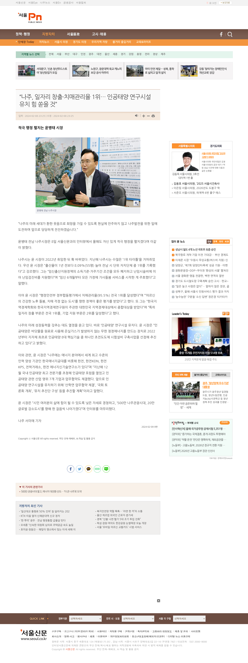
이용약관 (102, 636)
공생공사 (68, 2)
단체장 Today (26, 42)
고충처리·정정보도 (162, 631)
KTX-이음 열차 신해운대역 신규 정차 (40, 516)
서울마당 (101, 631)
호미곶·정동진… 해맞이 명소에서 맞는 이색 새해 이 (48, 529)
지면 (77, 631)
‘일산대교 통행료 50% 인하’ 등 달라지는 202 (45, 511)
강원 (131, 54)
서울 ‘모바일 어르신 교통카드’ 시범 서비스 (119, 527)
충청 (139, 54)
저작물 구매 (115, 631)
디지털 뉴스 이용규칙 (179, 636)
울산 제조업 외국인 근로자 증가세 (115, 515)
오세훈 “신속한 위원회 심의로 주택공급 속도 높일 (47, 525)
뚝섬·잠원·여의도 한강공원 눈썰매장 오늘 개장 (121, 523)
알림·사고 (69, 636)
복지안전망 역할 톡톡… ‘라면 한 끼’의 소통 (120, 511)
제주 (163, 54)
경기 (123, 54)
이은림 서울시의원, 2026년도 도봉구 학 (197, 188)
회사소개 (56, 636)
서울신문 (21, 2)
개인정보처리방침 (119, 636)
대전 (99, 54)
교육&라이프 (143, 42)
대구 (75, 54)
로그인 (213, 3)
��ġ (215, 242)
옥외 (91, 631)
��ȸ (227, 242)
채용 (92, 636)
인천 (83, 54)
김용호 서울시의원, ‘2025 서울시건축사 (197, 183)
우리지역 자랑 (99, 42)
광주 (91, 54)
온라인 (84, 631)
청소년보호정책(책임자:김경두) (148, 636)
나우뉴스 (45, 2)
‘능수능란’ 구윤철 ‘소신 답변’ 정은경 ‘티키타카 (201, 296)
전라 (147, 54)
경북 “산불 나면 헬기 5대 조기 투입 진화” (119, 519)
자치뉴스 (44, 42)
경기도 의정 (80, 42)
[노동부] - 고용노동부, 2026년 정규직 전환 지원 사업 (199, 445)
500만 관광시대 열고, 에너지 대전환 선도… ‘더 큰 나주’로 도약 (51, 491)
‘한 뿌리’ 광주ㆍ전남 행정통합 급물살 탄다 (43, 520)
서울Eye (33, 2)
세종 (115, 54)
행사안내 (82, 636)
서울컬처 (81, 2)
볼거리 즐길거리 (122, 42)
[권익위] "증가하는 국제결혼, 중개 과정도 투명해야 (198, 434)
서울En (57, 2)
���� (209, 242)
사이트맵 (195, 631)
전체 (51, 54)
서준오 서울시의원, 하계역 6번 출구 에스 (197, 192)
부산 (67, 54)
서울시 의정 (61, 42)
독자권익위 (143, 631)
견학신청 (129, 631)
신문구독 (56, 631)
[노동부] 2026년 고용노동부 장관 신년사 (193, 451)
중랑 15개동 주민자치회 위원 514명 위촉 (201, 353)
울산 (107, 54)
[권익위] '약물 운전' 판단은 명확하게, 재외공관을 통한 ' (201, 439)
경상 (155, 54)
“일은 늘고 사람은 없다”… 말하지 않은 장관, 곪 (202, 286)
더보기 (225, 423)
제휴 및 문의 (181, 631)
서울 (59, 54)
